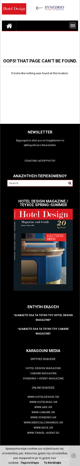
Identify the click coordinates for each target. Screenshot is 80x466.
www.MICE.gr (43, 427)
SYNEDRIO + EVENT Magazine (43, 378)
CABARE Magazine (43, 373)
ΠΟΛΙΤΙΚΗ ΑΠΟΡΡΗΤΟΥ (40, 160)
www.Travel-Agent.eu (43, 432)
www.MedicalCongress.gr (43, 422)
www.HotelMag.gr (43, 402)
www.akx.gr (43, 407)
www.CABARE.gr (43, 412)
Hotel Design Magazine (43, 368)
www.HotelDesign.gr (43, 396)
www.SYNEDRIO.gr (43, 417)
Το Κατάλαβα (52, 462)
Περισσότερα (30, 462)
